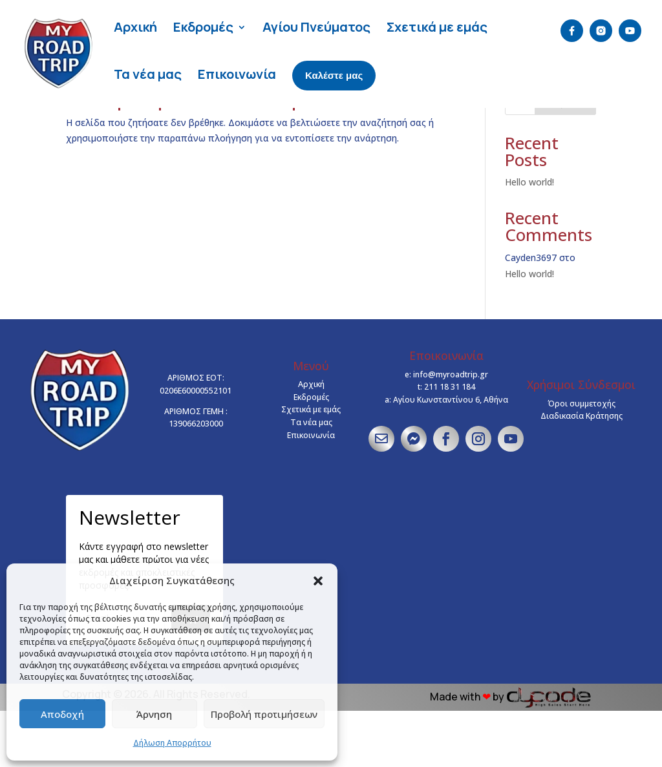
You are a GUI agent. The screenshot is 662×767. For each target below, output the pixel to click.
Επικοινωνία (237, 74)
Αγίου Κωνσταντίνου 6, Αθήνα (450, 455)
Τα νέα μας (148, 74)
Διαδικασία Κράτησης (581, 472)
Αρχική (135, 27)
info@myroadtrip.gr (450, 430)
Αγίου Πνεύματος (316, 27)
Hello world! (529, 238)
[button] (318, 580)
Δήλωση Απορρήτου (172, 742)
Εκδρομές (203, 27)
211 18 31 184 (449, 442)
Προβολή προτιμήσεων (264, 714)
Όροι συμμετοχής (581, 459)
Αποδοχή (62, 714)
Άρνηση (154, 714)
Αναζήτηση (565, 158)
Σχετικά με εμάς (437, 27)
